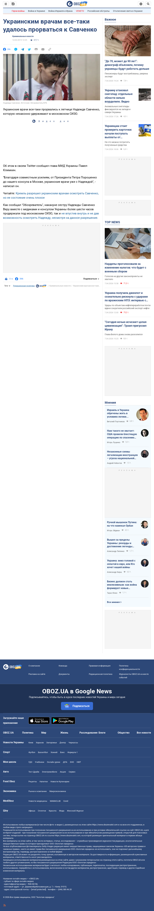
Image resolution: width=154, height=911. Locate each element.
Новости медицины (37, 801)
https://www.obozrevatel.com (105, 825)
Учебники (39, 762)
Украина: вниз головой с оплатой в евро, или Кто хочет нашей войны (121, 564)
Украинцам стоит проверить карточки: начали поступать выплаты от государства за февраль (120, 131)
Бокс (62, 752)
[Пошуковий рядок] (148, 4)
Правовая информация (99, 666)
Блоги (102, 732)
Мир (43, 732)
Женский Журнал (75, 811)
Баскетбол (43, 752)
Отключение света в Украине (127, 11)
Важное (110, 19)
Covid (65, 801)
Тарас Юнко (112, 593)
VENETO (80, 11)
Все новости (144, 732)
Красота (52, 811)
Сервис (72, 772)
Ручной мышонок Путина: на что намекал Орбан (122, 524)
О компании (34, 666)
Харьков (40, 742)
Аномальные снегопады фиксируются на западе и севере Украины (117, 109)
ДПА (65, 762)
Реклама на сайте (36, 674)
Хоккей (54, 752)
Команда (63, 666)
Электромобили (49, 772)
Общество (124, 732)
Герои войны (18, 11)
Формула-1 (72, 752)
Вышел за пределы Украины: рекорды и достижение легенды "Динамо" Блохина (119, 543)
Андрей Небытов (114, 463)
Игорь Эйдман (113, 530)
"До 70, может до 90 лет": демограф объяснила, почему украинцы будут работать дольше (127, 65)
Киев (30, 742)
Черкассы (73, 742)
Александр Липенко (115, 551)
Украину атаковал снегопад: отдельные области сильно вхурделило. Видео (119, 96)
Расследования (88, 732)
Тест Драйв (33, 772)
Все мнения (113, 602)
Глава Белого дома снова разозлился (124, 334)
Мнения (110, 402)
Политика (27, 732)
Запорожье (51, 742)
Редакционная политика (24, 286)
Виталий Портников (116, 421)
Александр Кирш (114, 572)
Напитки (44, 781)
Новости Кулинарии (60, 781)
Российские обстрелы (98, 11)
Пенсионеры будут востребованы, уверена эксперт (126, 75)
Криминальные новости (23, 36)
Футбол (31, 752)
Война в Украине (36, 11)
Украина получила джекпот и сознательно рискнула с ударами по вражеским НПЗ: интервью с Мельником (126, 296)
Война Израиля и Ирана (60, 11)
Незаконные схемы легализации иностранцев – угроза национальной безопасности (122, 455)
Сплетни (42, 811)
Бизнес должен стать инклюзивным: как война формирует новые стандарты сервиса (122, 585)
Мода (61, 811)
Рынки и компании (37, 791)
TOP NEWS (112, 222)
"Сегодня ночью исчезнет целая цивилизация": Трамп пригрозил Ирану (125, 325)
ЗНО (72, 762)
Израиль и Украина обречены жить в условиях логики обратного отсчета (118, 413)
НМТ (79, 762)
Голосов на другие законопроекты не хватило (123, 277)
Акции (63, 772)
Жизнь (64, 732)
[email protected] (38, 889)
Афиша (31, 811)
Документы (64, 674)
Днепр (63, 742)
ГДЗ (30, 762)
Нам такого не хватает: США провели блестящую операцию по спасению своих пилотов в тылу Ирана (122, 434)
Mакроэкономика (57, 791)
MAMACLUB (55, 801)
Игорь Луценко (113, 442)
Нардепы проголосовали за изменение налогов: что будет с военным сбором (125, 267)
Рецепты (32, 781)
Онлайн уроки (53, 762)
